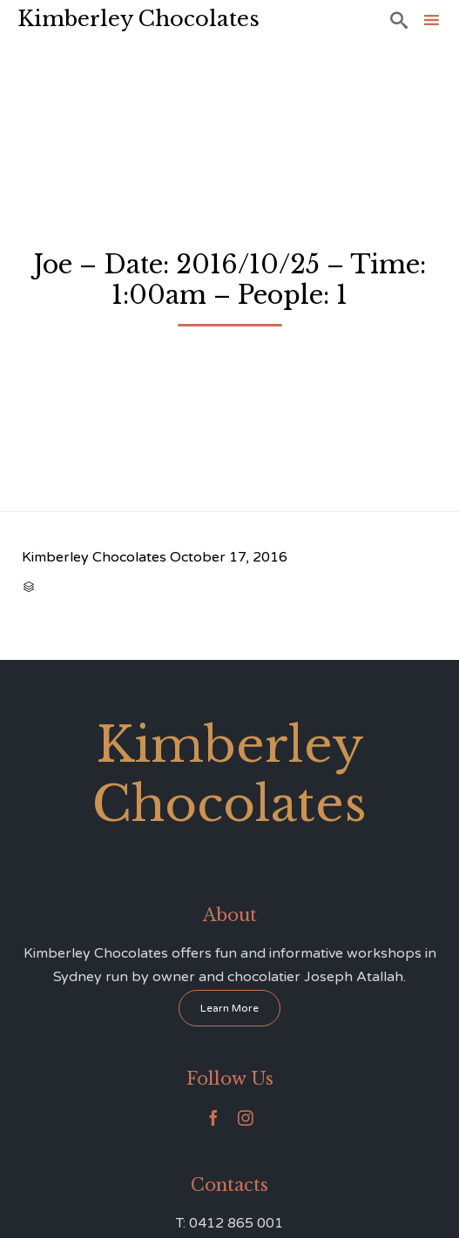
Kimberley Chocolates (138, 18)
